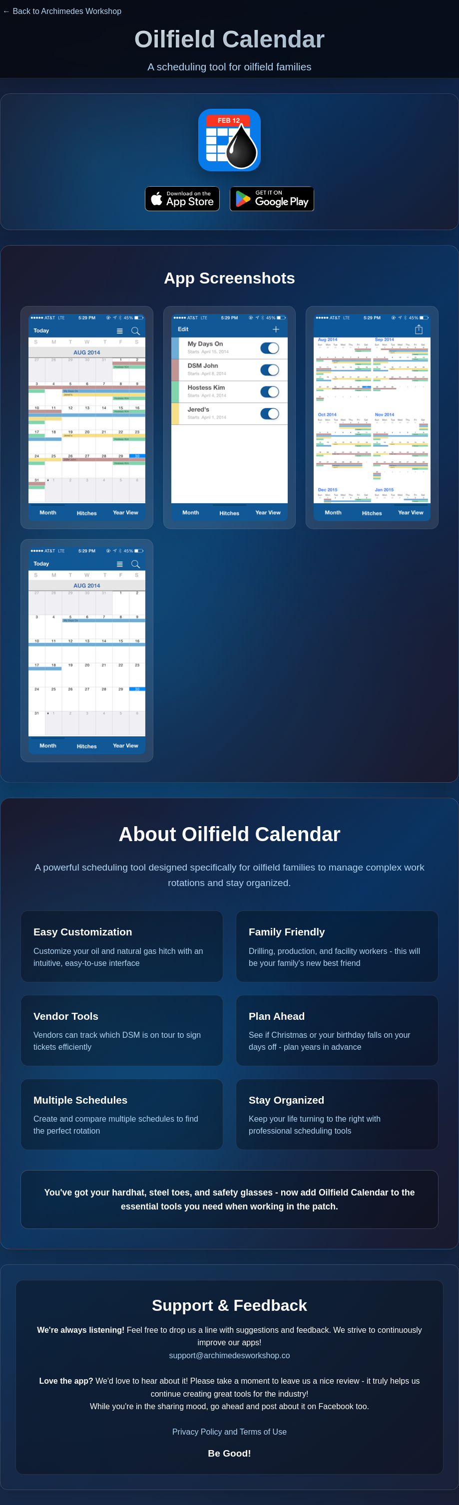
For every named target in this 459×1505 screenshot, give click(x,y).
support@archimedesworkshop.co (229, 1355)
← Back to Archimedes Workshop (61, 11)
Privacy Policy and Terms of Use (229, 1432)
